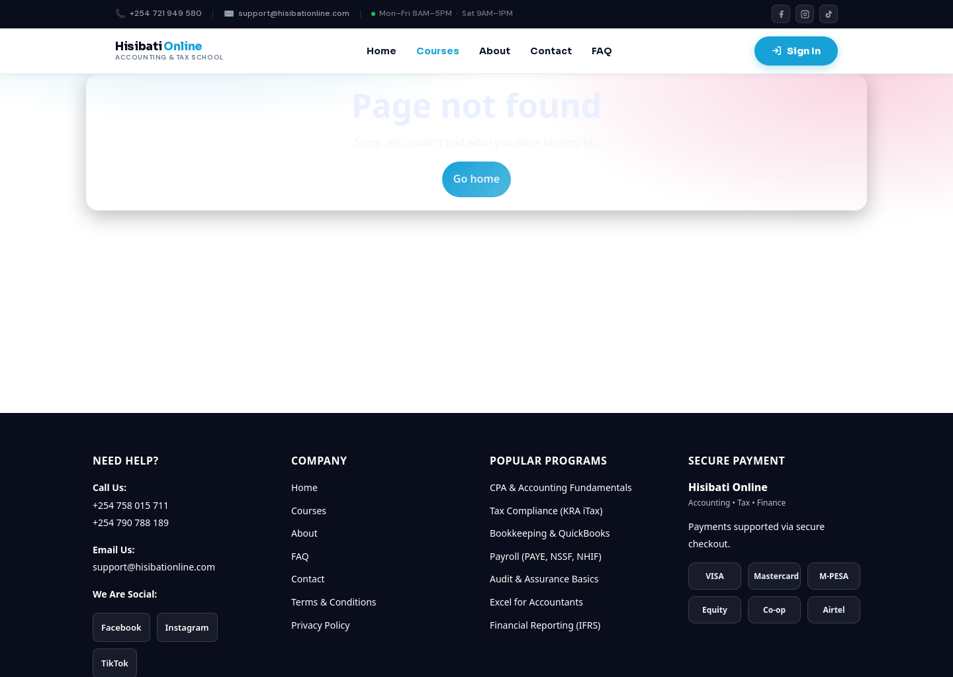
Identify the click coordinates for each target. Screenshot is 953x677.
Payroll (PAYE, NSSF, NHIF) (546, 556)
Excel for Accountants (536, 602)
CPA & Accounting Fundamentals (561, 487)
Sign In (796, 51)
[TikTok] (828, 14)
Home (381, 51)
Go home (476, 178)
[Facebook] (781, 14)
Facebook (121, 627)
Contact (551, 51)
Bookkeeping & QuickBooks (550, 533)
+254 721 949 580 (158, 14)
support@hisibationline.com (286, 14)
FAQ (602, 51)
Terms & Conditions (334, 602)
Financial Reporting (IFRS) (545, 625)
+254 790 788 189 (131, 522)
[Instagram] (804, 14)
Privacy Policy (320, 625)
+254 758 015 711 (131, 505)
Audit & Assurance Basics (544, 578)
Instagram (187, 627)
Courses (437, 51)
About (494, 51)
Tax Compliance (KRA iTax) (546, 510)
